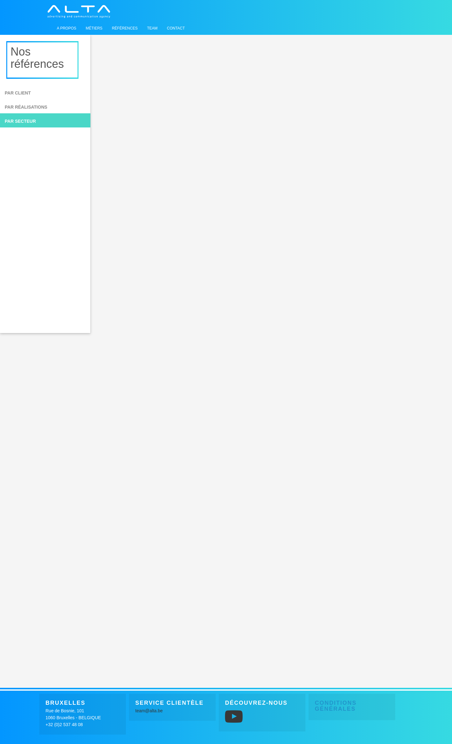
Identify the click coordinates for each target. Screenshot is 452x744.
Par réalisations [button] (26, 107)
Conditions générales (336, 706)
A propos (66, 28)
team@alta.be (149, 710)
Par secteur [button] (20, 121)
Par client (18, 92)
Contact (176, 28)
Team (152, 28)
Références (124, 28)
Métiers (94, 28)
